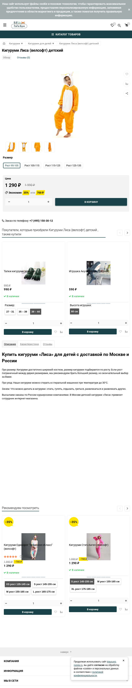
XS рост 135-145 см (18, 584)
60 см (74, 311)
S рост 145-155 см (45, 584)
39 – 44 (35, 311)
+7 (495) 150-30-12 (41, 220)
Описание (10, 344)
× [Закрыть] (123, 660)
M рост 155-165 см (17, 591)
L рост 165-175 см (44, 591)
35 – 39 (23, 311)
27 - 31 (10, 311)
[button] (127, 232)
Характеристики (29, 344)
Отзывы (47, 344)
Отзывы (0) (23, 57)
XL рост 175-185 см (83, 589)
